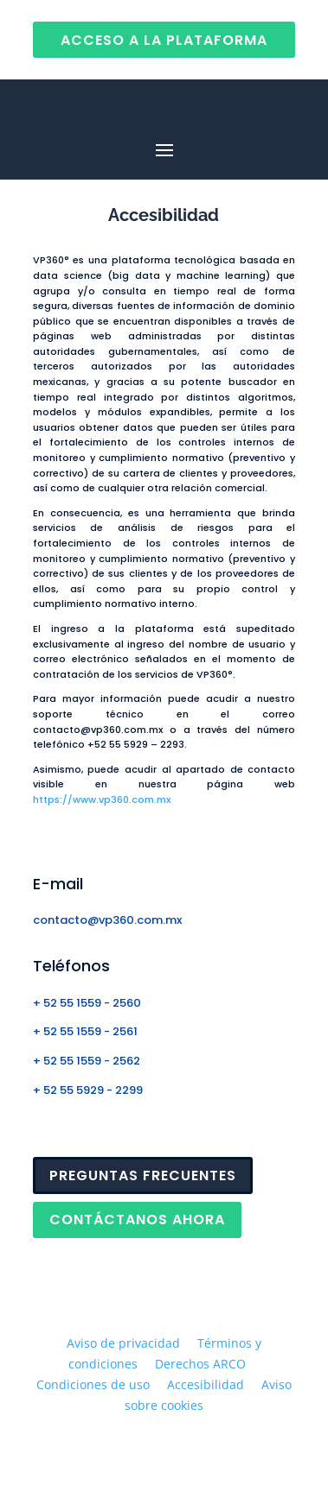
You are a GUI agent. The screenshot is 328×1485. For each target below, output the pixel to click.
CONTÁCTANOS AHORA (137, 1219)
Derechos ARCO (200, 1363)
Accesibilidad (205, 1384)
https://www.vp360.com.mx (101, 799)
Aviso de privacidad (123, 1343)
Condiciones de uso (93, 1384)
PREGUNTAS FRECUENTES (142, 1175)
